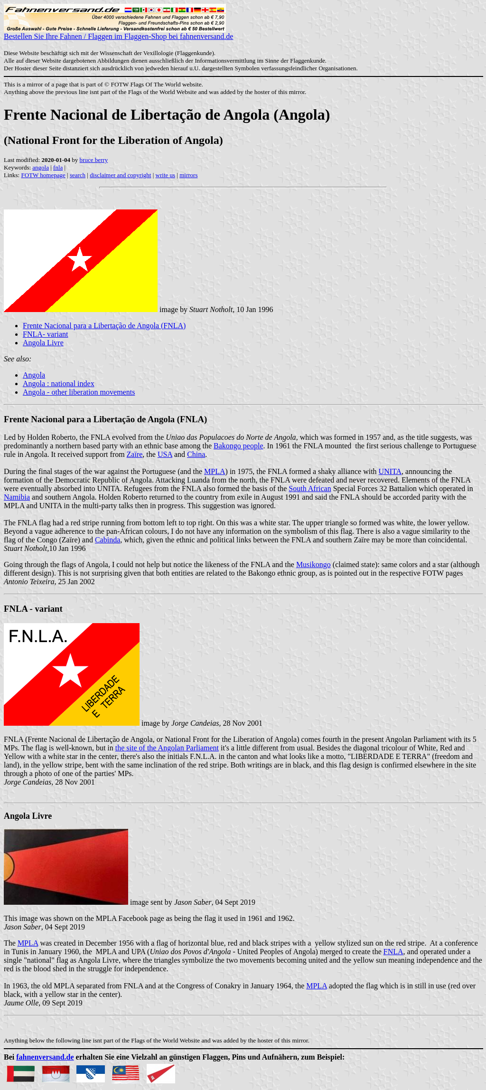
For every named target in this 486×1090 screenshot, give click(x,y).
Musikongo (313, 564)
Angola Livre (43, 343)
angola (40, 167)
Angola (34, 375)
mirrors (188, 175)
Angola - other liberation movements (79, 392)
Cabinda (107, 540)
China (196, 454)
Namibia (17, 497)
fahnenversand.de (45, 1057)
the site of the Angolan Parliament (167, 748)
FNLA (393, 952)
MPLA (214, 471)
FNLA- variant (45, 334)
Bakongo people (238, 446)
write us (166, 175)
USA (165, 454)
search (77, 175)
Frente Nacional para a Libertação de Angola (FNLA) (104, 326)
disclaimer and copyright (120, 175)
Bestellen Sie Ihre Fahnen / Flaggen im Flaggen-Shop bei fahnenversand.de (118, 33)
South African (310, 488)
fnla (58, 167)
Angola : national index (58, 383)
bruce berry (94, 159)
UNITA (390, 471)
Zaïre (135, 454)
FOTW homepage (43, 175)
